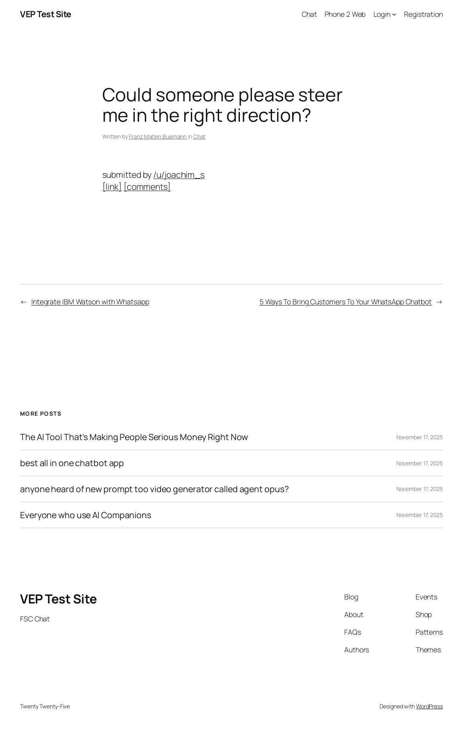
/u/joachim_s (179, 174)
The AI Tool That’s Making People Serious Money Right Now (134, 437)
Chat (199, 136)
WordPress (429, 706)
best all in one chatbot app (72, 463)
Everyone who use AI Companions (85, 515)
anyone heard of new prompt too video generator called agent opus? (154, 489)
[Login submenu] (394, 14)
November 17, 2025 (419, 437)
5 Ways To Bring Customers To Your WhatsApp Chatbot (346, 301)
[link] (112, 186)
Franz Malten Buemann (158, 136)
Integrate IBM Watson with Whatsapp (90, 301)
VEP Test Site (45, 14)
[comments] (147, 186)
